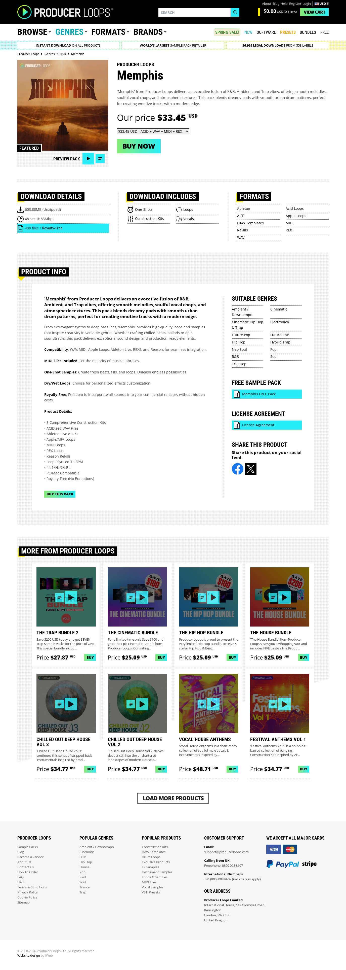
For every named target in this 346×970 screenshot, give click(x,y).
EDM (82, 857)
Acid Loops (295, 208)
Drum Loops (151, 857)
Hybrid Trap (280, 342)
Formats (108, 32)
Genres (69, 32)
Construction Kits (155, 847)
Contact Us (25, 867)
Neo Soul (239, 349)
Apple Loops (296, 215)
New (248, 32)
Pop (273, 349)
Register (295, 4)
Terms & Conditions (32, 887)
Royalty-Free (52, 228)
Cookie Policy (27, 897)
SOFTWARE (266, 32)
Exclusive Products (156, 862)
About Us (24, 862)
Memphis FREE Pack (259, 394)
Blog (276, 4)
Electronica (279, 322)
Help (284, 4)
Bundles (308, 32)
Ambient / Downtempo (96, 847)
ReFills (242, 230)
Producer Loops (135, 64)
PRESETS (288, 32)
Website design (28, 955)
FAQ (20, 877)
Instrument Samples (157, 872)
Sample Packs (27, 847)
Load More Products (173, 798)
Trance (84, 887)
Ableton (243, 208)
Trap (82, 892)
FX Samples (150, 867)
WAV (240, 237)
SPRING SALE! (227, 32)
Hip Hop (238, 342)
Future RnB (279, 334)
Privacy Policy (27, 892)
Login (306, 4)
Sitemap (23, 902)
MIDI (289, 223)
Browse (32, 32)
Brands (148, 32)
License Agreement (258, 425)
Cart (314, 12)
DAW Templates (250, 223)
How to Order (27, 872)
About (266, 4)
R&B (235, 356)
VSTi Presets (151, 892)
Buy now (138, 146)
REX (289, 230)
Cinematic (278, 309)
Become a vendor (30, 857)
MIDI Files (149, 882)
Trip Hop (239, 363)
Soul (274, 356)
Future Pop (241, 334)
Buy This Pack (60, 494)
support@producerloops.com (226, 852)
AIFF (240, 215)
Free (324, 32)
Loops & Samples (154, 877)
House (84, 867)
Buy (90, 657)
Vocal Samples (152, 887)
